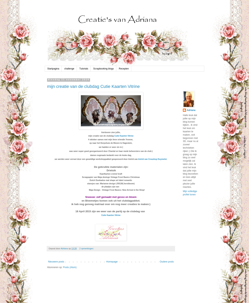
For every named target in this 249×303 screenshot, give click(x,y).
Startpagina (53, 68)
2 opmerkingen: (86, 248)
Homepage (112, 261)
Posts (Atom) (69, 267)
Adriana (191, 110)
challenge (69, 68)
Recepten (124, 68)
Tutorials (83, 68)
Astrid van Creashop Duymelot (152, 159)
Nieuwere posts (56, 261)
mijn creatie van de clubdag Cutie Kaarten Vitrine (93, 86)
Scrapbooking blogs (103, 68)
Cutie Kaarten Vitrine (124, 136)
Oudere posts (167, 261)
